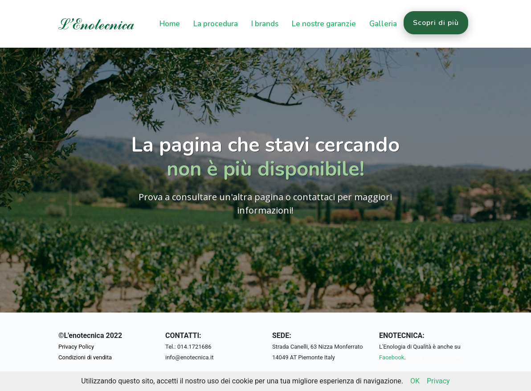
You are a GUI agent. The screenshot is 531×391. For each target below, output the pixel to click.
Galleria (383, 24)
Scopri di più (436, 23)
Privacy (438, 381)
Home (169, 24)
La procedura (215, 24)
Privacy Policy (76, 346)
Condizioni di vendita (85, 357)
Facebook (391, 357)
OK (415, 381)
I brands (264, 24)
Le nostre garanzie (324, 24)
